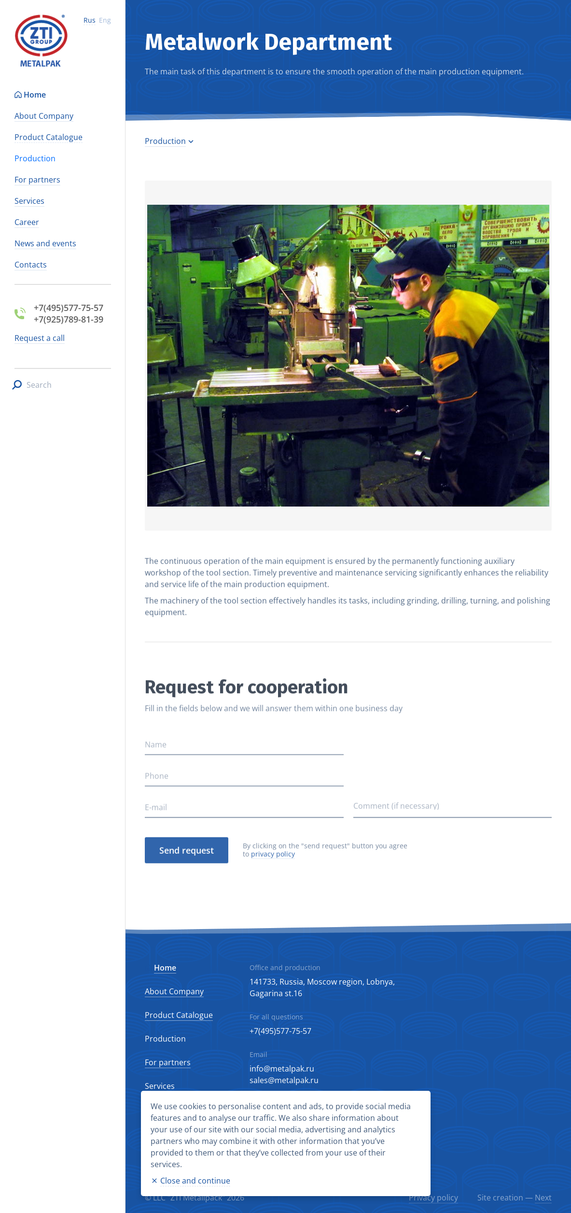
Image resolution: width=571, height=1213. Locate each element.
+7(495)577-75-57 (280, 1031)
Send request (186, 878)
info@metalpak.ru (282, 1068)
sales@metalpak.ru (284, 1080)
